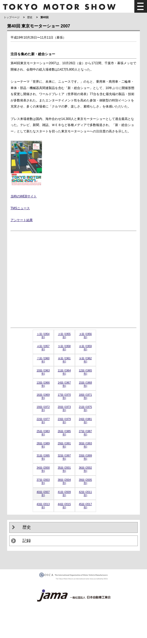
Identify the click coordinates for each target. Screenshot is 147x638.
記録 (26, 540)
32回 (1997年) (64, 457)
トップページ (12, 17)
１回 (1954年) (43, 336)
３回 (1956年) (85, 336)
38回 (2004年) (64, 481)
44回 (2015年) (64, 506)
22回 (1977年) (43, 421)
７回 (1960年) (43, 360)
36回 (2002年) (85, 469)
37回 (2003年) (43, 481)
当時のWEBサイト (24, 196)
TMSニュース (20, 208)
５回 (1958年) (64, 348)
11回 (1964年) (64, 372)
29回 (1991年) (64, 445)
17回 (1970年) (64, 396)
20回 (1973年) (64, 409)
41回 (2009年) (64, 494)
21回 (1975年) (85, 409)
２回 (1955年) (64, 336)
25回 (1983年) (43, 433)
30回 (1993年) (85, 445)
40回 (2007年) (43, 494)
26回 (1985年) (64, 433)
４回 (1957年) (43, 348)
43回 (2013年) (43, 506)
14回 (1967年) (64, 384)
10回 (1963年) (43, 372)
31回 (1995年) (43, 457)
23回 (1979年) (64, 421)
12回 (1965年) (85, 372)
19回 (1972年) (43, 409)
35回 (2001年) (64, 469)
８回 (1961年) (64, 360)
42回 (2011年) (85, 494)
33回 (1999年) (85, 457)
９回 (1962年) (85, 360)
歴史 (29, 17)
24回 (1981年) (85, 421)
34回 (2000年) (43, 469)
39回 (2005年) (85, 481)
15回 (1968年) (85, 384)
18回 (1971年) (85, 396)
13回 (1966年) (43, 384)
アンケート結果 (22, 220)
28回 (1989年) (43, 445)
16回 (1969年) (43, 396)
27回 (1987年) (85, 433)
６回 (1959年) (85, 348)
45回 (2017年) (85, 506)
